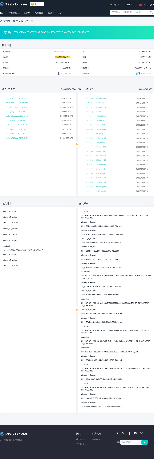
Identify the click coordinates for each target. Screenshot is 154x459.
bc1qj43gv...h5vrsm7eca (17, 112)
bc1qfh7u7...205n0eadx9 (95, 121)
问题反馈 (96, 439)
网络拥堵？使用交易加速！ (16, 21)
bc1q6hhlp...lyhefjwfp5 (95, 138)
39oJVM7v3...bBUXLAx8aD (17, 125)
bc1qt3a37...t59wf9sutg (17, 121)
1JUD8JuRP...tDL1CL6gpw (95, 129)
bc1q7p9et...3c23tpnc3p (95, 191)
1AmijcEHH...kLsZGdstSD (95, 182)
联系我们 (80, 444)
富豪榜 (27, 12)
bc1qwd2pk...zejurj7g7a (95, 103)
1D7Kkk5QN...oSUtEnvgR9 (95, 174)
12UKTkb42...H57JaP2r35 (95, 156)
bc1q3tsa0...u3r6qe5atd (17, 103)
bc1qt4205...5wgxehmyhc (17, 129)
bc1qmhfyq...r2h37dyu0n (17, 99)
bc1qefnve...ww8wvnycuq (95, 187)
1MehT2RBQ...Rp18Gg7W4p (95, 99)
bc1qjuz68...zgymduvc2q (95, 169)
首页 (2, 12)
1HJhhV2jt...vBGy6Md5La (95, 143)
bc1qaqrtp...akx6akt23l (95, 112)
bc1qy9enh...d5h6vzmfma (17, 107)
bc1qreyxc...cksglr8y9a (95, 125)
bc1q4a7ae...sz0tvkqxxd (17, 116)
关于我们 (80, 439)
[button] (145, 4)
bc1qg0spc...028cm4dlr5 (95, 178)
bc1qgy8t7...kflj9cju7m (17, 138)
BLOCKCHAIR (64, 73)
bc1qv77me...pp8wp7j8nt (95, 151)
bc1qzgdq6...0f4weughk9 (95, 147)
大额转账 (38, 12)
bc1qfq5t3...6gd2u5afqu (17, 134)
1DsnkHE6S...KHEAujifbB (95, 160)
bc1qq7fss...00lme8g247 (95, 134)
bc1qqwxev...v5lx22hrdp (95, 116)
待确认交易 (14, 12)
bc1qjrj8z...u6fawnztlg (95, 107)
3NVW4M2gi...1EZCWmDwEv (95, 165)
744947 (56, 51)
